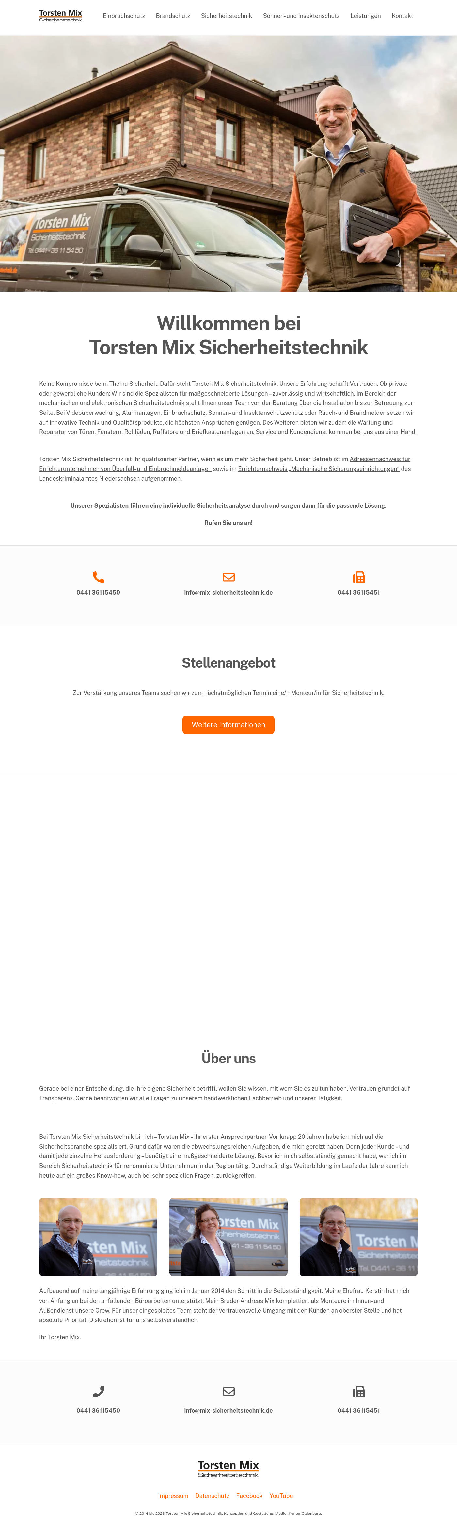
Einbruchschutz (124, 15)
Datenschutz (212, 1495)
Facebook (249, 1495)
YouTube (281, 1495)
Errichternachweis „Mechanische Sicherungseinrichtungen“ (319, 468)
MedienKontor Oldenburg (298, 1513)
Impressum (173, 1495)
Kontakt (402, 15)
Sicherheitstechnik (226, 15)
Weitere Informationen (228, 724)
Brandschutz (173, 15)
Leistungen (366, 15)
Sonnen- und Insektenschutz (301, 15)
